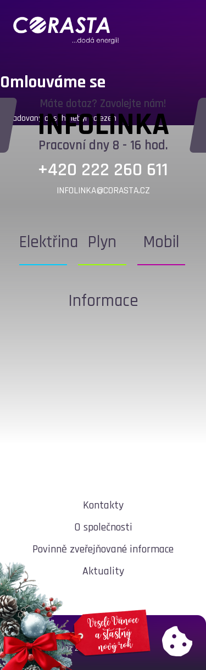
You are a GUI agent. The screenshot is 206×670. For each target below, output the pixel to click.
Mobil (161, 242)
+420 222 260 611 (103, 170)
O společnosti (103, 527)
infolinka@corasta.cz (103, 191)
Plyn (102, 242)
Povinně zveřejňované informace (103, 549)
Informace (103, 301)
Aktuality (103, 571)
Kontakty (103, 505)
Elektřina (48, 242)
